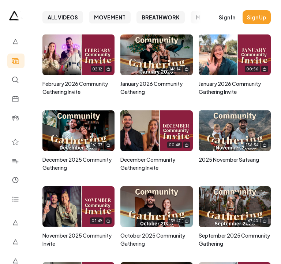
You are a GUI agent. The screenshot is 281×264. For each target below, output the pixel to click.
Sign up (256, 17)
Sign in (227, 17)
